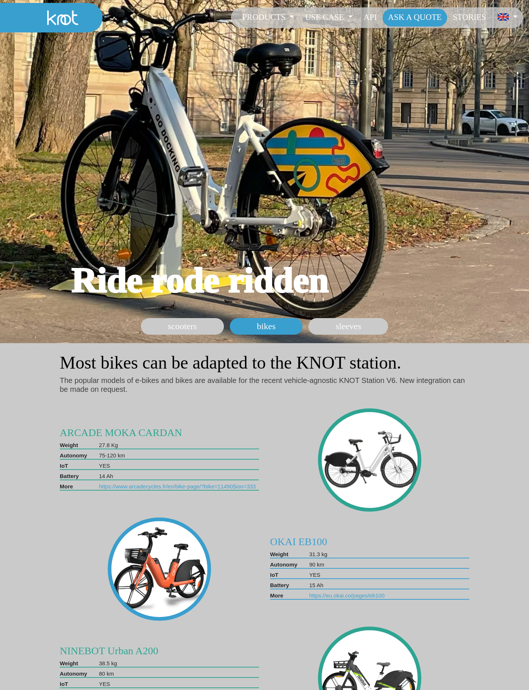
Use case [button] (325, 17)
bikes (266, 326)
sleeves (348, 326)
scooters (182, 326)
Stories (469, 17)
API (370, 17)
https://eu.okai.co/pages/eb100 (346, 595)
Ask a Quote (415, 17)
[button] (507, 18)
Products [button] (265, 17)
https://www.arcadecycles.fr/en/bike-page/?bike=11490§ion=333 (177, 486)
